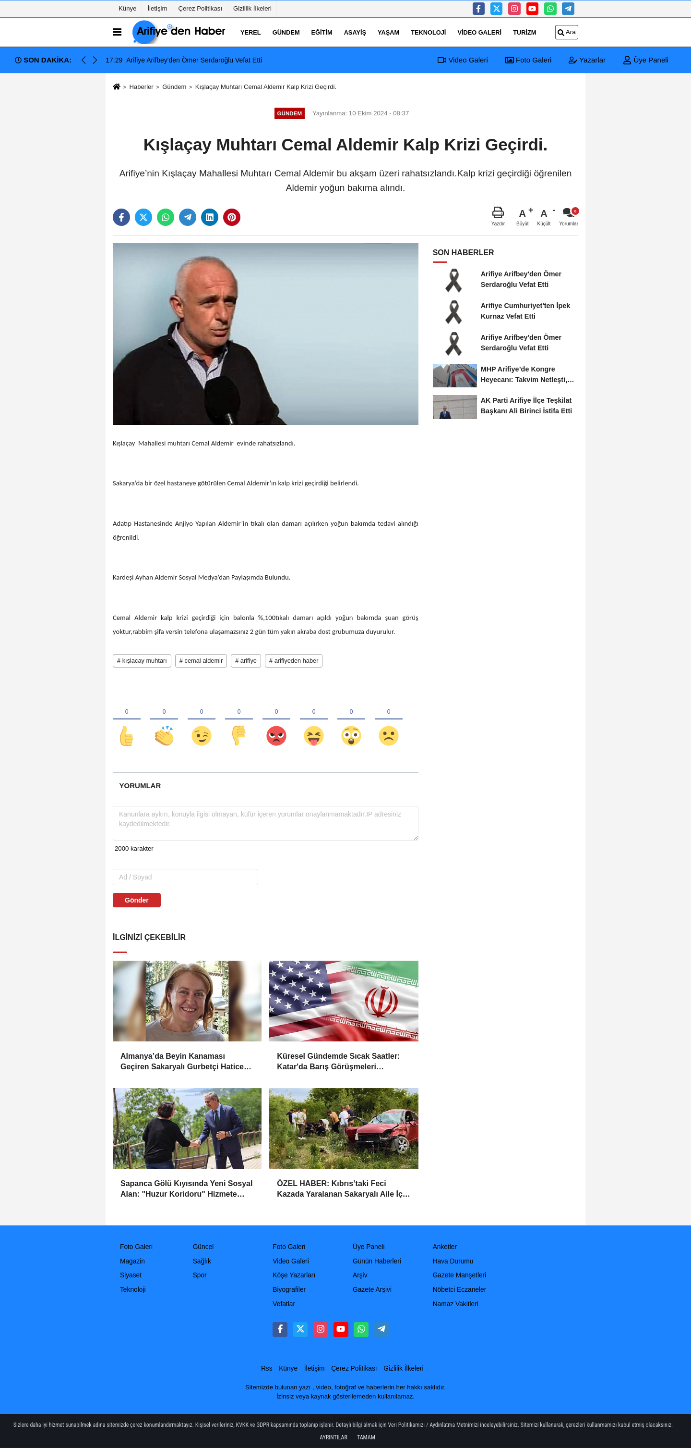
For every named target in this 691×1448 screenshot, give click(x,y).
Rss (267, 1368)
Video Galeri (479, 32)
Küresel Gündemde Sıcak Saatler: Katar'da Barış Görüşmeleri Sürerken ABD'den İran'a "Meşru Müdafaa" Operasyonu (338, 1062)
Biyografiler (289, 1289)
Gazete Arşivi (372, 1289)
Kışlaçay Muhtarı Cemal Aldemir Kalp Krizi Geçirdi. (265, 86)
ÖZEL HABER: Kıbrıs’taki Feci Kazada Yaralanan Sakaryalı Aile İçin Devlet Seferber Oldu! (343, 1189)
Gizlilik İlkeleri (252, 8)
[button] (95, 60)
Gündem (286, 32)
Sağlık (202, 1261)
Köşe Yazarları (294, 1275)
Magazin (132, 1261)
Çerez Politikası (200, 8)
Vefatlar (284, 1304)
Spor (200, 1275)
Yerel (250, 32)
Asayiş (355, 32)
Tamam (366, 1437)
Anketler (445, 1246)
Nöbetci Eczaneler (460, 1289)
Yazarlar (587, 60)
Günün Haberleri (377, 1261)
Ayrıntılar (333, 1437)
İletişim (157, 8)
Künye (127, 8)
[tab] (140, 785)
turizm (524, 32)
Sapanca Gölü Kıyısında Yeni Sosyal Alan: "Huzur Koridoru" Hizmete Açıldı (186, 1189)
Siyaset (131, 1275)
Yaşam (388, 32)
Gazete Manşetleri (460, 1275)
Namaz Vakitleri (455, 1304)
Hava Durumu (453, 1261)
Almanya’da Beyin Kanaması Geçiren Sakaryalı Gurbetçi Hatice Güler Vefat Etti (182, 1062)
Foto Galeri (528, 60)
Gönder (137, 900)
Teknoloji (428, 32)
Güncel (203, 1246)
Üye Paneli (645, 60)
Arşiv (360, 1275)
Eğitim (322, 32)
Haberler (141, 86)
